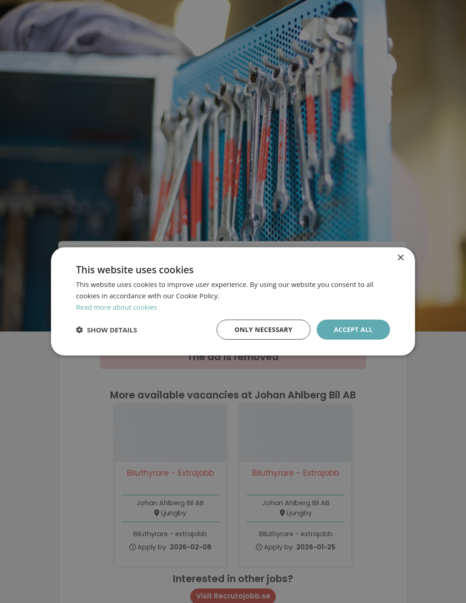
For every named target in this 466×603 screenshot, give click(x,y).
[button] (106, 330)
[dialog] (233, 301)
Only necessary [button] (263, 329)
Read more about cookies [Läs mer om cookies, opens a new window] (116, 307)
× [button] (400, 258)
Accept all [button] (353, 329)
